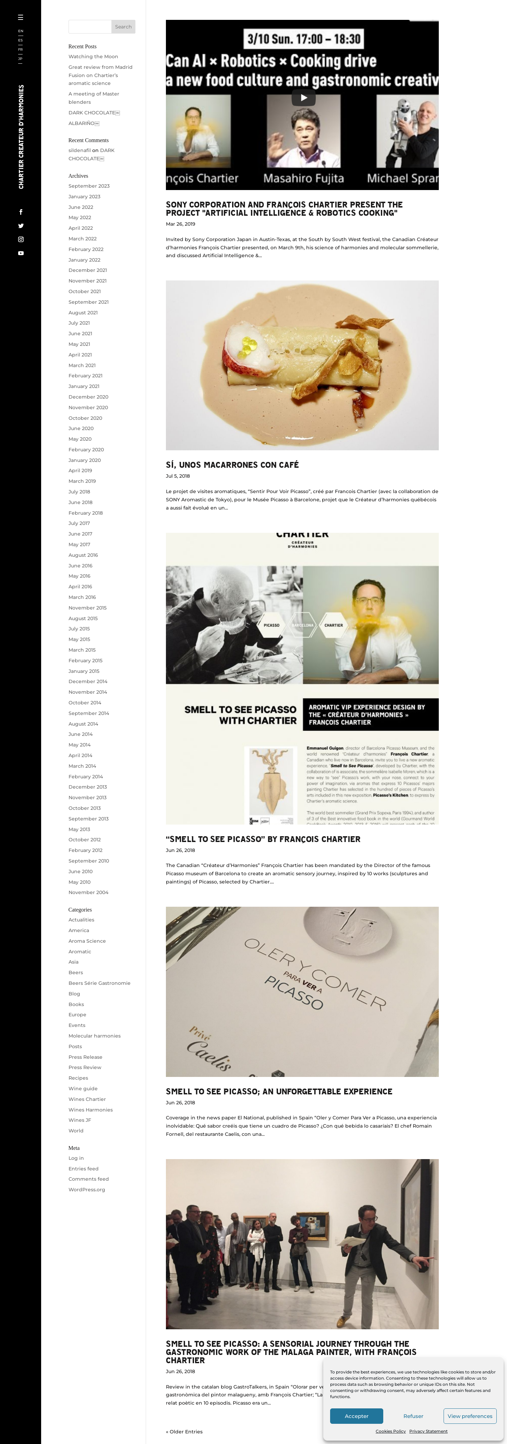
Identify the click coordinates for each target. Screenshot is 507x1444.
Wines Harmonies (91, 1110)
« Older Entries (184, 1432)
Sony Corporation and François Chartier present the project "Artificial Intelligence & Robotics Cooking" (284, 208)
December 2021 (88, 270)
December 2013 (88, 787)
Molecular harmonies (95, 1036)
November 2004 (88, 892)
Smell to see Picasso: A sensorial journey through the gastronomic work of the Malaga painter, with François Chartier (291, 1352)
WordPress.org (87, 1189)
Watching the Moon (93, 56)
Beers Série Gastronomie (100, 983)
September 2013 (89, 819)
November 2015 (88, 608)
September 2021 (89, 302)
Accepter (357, 1416)
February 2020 (86, 450)
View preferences (470, 1416)
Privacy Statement (428, 1431)
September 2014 (89, 713)
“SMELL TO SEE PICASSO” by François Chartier (263, 839)
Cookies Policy (391, 1431)
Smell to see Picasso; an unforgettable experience (279, 1091)
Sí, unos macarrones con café (232, 464)
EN (20, 31)
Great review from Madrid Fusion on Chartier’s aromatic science (101, 75)
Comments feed (89, 1179)
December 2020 (88, 397)
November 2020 (88, 407)
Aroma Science (87, 941)
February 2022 (86, 249)
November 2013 (88, 797)
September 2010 (89, 861)
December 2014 (88, 681)
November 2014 (88, 692)
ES (20, 40)
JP (20, 59)
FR (20, 50)
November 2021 (88, 281)
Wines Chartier (87, 1099)
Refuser (413, 1416)
